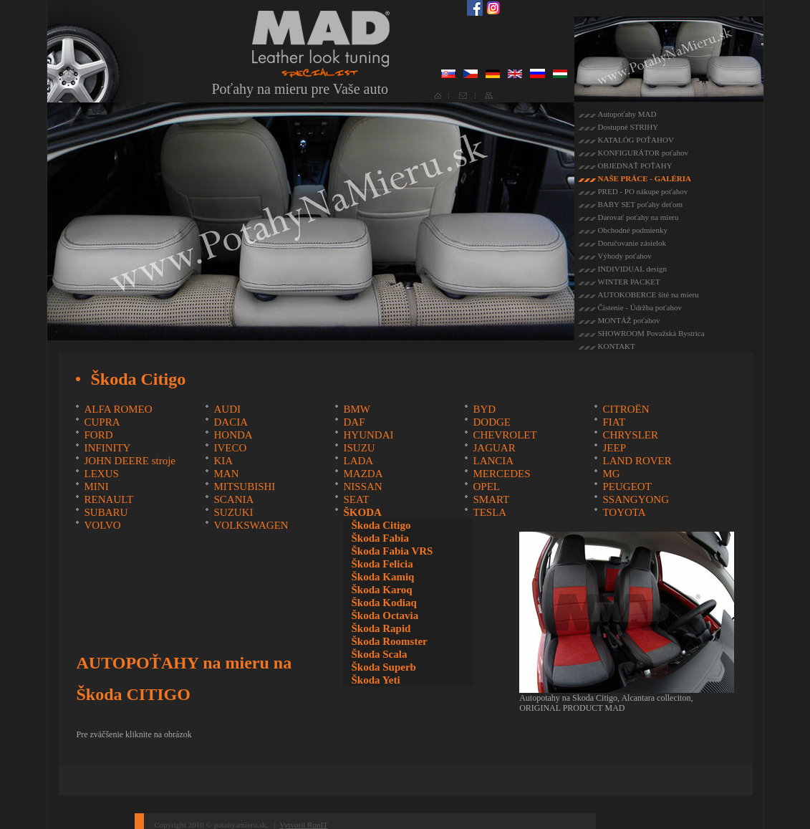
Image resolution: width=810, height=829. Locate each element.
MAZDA (362, 473)
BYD (484, 409)
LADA (358, 460)
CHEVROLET (504, 435)
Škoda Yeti (375, 680)
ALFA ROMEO (118, 409)
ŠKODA (362, 512)
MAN (225, 473)
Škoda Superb (383, 667)
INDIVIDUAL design (632, 268)
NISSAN (362, 486)
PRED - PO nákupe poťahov (643, 191)
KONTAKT (616, 346)
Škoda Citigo (380, 525)
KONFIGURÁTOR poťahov (643, 152)
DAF (354, 422)
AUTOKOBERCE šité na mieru (648, 294)
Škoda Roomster (389, 641)
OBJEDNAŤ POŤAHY (635, 165)
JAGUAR (494, 448)
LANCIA (493, 460)
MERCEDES (501, 473)
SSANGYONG (635, 499)
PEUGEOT (626, 486)
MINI (96, 486)
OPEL (486, 486)
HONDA (232, 435)
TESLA (489, 512)
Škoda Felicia (382, 564)
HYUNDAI (368, 435)
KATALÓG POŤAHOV (636, 139)
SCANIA (233, 499)
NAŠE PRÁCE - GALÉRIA (645, 178)
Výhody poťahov (625, 255)
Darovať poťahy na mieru (638, 217)
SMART (491, 499)
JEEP (614, 448)
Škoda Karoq (381, 589)
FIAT (613, 422)
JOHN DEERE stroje (129, 460)
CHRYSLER (630, 435)
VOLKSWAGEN (250, 525)
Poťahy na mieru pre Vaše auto (300, 89)
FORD (98, 435)
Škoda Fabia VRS (392, 551)
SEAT (356, 499)
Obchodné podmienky (632, 230)
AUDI (227, 409)
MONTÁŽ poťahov (629, 320)
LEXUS (101, 473)
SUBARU (105, 512)
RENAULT (108, 499)
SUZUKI (233, 512)
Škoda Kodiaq (383, 602)
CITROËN (625, 409)
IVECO (229, 448)
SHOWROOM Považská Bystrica (651, 333)
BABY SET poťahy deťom (640, 204)
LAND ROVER (636, 460)
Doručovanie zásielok (632, 243)
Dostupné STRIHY (628, 127)
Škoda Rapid (380, 628)
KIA (223, 460)
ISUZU (359, 448)
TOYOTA (623, 512)
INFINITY (107, 448)
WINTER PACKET (629, 281)
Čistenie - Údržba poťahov (640, 307)
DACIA (230, 422)
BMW (356, 409)
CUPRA (102, 422)
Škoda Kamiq (382, 577)
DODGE (492, 422)
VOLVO (102, 525)
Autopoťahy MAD (627, 114)
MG (610, 473)
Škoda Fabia (379, 538)
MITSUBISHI (244, 486)
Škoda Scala (379, 654)
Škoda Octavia (384, 615)
